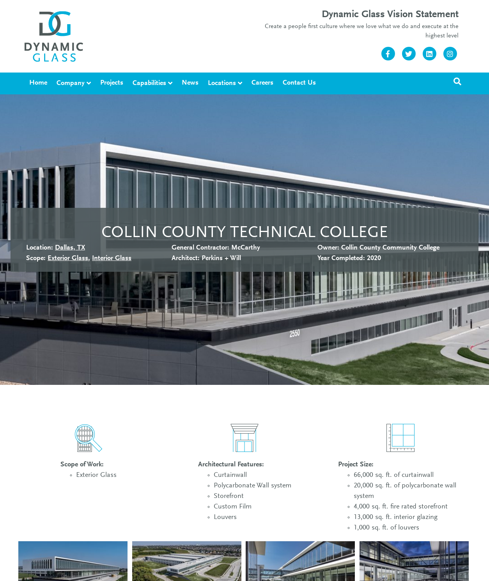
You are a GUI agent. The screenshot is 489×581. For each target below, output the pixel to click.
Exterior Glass (68, 258)
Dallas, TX (70, 248)
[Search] (457, 81)
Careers (262, 83)
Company (71, 83)
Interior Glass (111, 258)
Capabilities (149, 83)
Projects (111, 83)
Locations (222, 83)
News (190, 83)
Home (38, 83)
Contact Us (299, 83)
